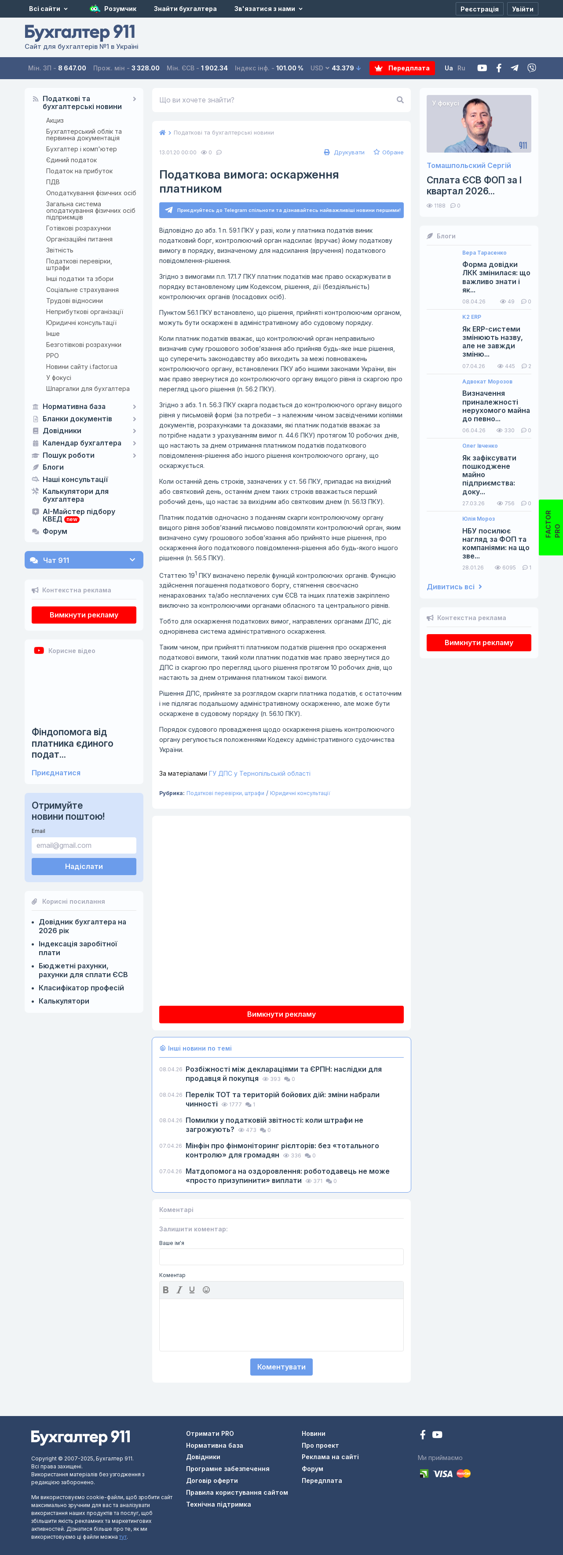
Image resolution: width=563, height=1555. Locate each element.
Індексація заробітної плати (78, 948)
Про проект (320, 1445)
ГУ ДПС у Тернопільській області (235, 773)
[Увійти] (522, 8)
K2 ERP (471, 317)
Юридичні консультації (81, 322)
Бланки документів (77, 419)
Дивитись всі (454, 587)
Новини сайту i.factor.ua (81, 366)
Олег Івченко (480, 446)
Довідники (62, 431)
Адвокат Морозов (487, 382)
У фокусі (58, 377)
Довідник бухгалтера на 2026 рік (82, 926)
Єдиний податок (71, 160)
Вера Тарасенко (484, 253)
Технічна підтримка (218, 1504)
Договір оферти (212, 1480)
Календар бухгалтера (82, 443)
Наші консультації (75, 480)
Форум (55, 532)
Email (38, 831)
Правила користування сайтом (237, 1492)
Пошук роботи (69, 456)
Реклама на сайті (330, 1456)
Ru (461, 68)
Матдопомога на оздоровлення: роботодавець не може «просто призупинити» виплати (288, 1176)
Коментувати (281, 1366)
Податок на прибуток (79, 171)
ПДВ (53, 182)
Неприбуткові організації (84, 311)
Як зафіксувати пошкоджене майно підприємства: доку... (489, 475)
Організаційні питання (79, 239)
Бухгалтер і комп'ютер (81, 149)
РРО (52, 355)
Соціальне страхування (82, 289)
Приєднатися (56, 773)
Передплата (402, 68)
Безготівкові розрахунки (83, 344)
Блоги (53, 467)
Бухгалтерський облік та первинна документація (84, 135)
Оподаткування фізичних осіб (91, 193)
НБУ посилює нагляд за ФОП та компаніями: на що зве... (496, 544)
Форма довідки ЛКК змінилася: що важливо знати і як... (496, 277)
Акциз (55, 120)
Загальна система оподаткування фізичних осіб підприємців (90, 210)
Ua (449, 68)
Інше (53, 333)
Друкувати (343, 152)
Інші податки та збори (79, 278)
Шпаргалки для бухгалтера (88, 388)
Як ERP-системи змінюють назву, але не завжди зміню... (492, 342)
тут (123, 1536)
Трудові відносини (74, 300)
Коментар (172, 1275)
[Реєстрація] (480, 8)
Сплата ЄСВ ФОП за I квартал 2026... (474, 186)
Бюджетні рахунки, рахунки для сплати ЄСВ (83, 970)
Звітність (59, 250)
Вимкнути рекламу (84, 614)
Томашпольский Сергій (469, 165)
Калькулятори (64, 1001)
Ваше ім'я (171, 1243)
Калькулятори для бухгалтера (76, 496)
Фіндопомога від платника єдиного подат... (72, 742)
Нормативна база (74, 407)
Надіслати (84, 866)
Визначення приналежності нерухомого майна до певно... (496, 406)
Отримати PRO (210, 1433)
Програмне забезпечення (228, 1468)
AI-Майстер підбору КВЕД (79, 516)
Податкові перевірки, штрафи (79, 264)
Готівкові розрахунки (78, 228)
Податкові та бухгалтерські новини (82, 103)
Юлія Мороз (478, 519)
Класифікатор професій (81, 987)
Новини (313, 1433)
